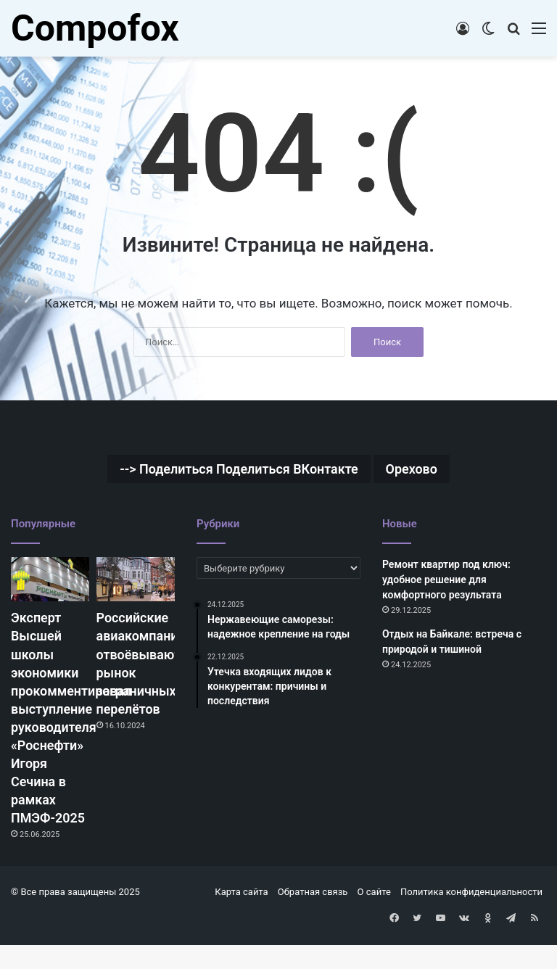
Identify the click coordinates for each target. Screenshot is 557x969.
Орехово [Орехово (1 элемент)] (426, 470)
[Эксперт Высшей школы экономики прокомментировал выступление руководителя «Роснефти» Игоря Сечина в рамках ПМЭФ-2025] (50, 581)
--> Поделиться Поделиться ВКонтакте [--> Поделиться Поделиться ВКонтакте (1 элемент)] (235, 470)
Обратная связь (313, 919)
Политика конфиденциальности (471, 919)
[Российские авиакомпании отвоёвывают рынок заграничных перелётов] (135, 581)
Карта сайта (241, 919)
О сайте (374, 919)
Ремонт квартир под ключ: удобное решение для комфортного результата (446, 582)
